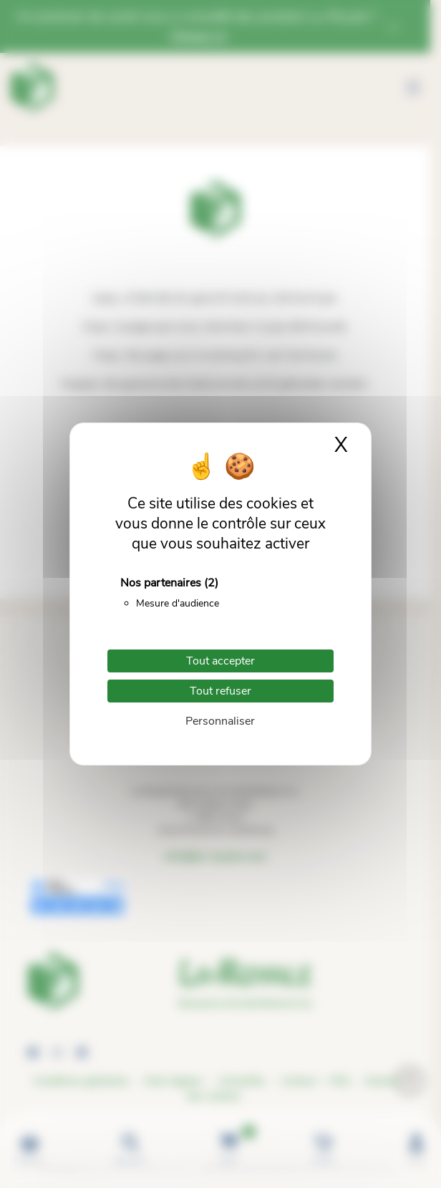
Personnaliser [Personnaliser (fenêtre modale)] (220, 721)
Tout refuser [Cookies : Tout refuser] (220, 691)
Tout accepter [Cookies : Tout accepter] (220, 661)
